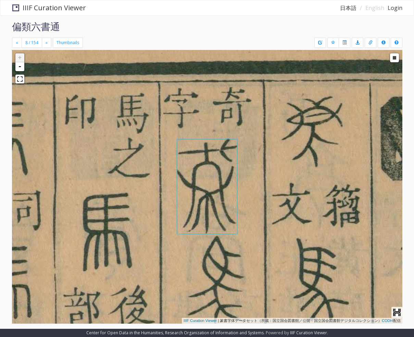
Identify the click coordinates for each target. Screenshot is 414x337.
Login (395, 8)
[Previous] (17, 43)
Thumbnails (68, 43)
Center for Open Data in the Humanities (124, 333)
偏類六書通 (36, 26)
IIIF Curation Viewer (49, 7)
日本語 (348, 8)
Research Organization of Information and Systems (214, 333)
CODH (387, 321)
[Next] (46, 43)
